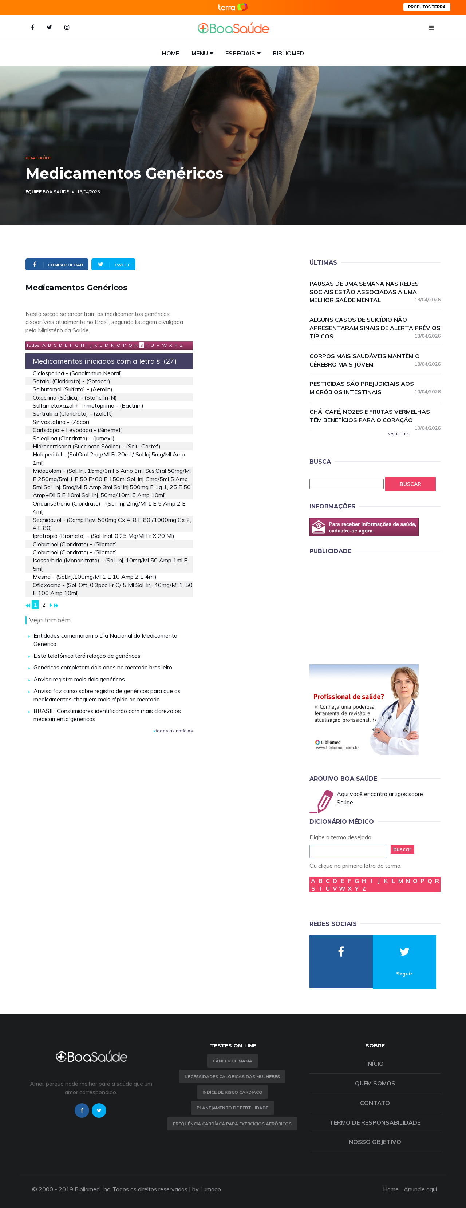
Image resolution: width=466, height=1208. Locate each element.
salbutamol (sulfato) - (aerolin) (72, 389)
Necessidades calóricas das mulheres (232, 1076)
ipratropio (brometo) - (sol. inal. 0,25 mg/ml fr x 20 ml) (103, 535)
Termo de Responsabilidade (374, 1122)
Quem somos (375, 1083)
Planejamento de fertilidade (232, 1107)
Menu (199, 53)
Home (170, 53)
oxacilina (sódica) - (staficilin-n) (75, 397)
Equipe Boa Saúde (47, 191)
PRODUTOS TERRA (427, 7)
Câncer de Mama (232, 1061)
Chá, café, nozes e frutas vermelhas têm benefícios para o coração (375, 416)
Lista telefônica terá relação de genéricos (87, 655)
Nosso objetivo (375, 1141)
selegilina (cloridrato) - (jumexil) (74, 438)
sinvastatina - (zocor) (61, 421)
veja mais (398, 433)
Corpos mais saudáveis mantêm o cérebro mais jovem (375, 360)
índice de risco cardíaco (232, 1092)
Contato (375, 1102)
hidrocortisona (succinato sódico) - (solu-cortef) (97, 446)
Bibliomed (288, 53)
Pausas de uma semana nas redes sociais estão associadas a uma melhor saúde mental (375, 292)
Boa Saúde (38, 158)
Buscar (410, 484)
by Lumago (206, 1189)
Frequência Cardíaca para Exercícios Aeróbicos (232, 1123)
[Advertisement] (364, 608)
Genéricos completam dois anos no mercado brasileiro (102, 667)
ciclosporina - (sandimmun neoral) (77, 373)
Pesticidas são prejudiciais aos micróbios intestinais (375, 388)
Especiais (240, 53)
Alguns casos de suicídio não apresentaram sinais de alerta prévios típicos (375, 328)
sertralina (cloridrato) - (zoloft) (73, 413)
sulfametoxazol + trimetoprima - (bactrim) (88, 405)
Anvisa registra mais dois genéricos (79, 679)
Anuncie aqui (420, 1189)
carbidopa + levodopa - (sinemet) (78, 429)
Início (375, 1063)
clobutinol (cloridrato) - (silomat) (75, 544)
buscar (402, 849)
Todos (33, 345)
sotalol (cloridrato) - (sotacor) (71, 381)
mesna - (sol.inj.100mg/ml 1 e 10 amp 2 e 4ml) (95, 576)
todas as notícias (173, 730)
